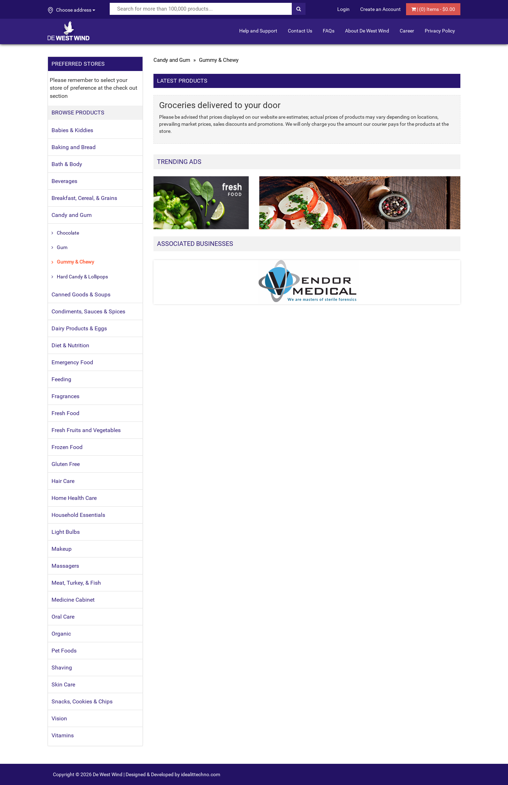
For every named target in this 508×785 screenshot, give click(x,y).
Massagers (65, 565)
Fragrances (65, 396)
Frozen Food (67, 447)
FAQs (328, 31)
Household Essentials (78, 515)
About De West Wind (367, 31)
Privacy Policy (440, 31)
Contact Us (300, 31)
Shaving (62, 667)
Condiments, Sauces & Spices (88, 311)
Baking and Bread (74, 147)
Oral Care (63, 616)
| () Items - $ (433, 9)
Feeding (61, 379)
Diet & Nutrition (70, 345)
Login (343, 9)
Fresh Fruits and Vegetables (86, 430)
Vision (59, 718)
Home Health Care (74, 498)
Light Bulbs (66, 532)
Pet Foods (64, 650)
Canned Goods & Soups (81, 294)
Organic (61, 633)
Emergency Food (72, 362)
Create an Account (380, 9)
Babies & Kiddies (72, 130)
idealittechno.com (200, 774)
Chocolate (68, 233)
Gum (62, 247)
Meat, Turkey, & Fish (76, 582)
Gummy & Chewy (75, 262)
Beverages (64, 181)
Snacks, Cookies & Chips (82, 701)
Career (407, 31)
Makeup (62, 548)
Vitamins (63, 735)
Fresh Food (65, 413)
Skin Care (63, 684)
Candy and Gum (72, 215)
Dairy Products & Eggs (79, 328)
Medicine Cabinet (73, 599)
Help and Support (258, 31)
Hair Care (63, 481)
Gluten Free (66, 464)
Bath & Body (67, 164)
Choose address (71, 10)
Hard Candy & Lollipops (82, 276)
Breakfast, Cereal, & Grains (84, 198)
